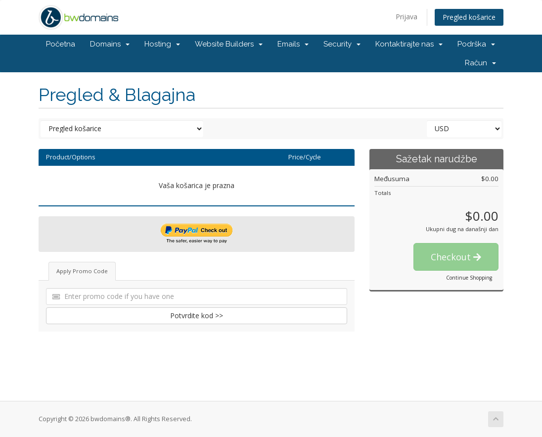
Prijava (406, 16)
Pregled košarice (469, 17)
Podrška (476, 44)
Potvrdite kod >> (196, 315)
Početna (60, 44)
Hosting (162, 44)
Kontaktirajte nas (409, 44)
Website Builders (229, 44)
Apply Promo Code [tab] (82, 271)
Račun (480, 62)
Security (342, 44)
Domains (110, 44)
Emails (293, 44)
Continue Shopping (469, 277)
